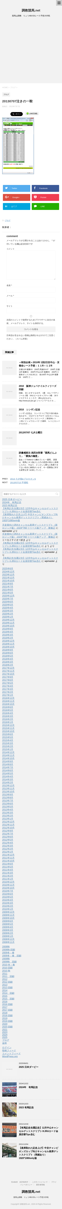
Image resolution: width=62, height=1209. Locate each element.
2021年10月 (8, 580)
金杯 (4, 1043)
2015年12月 (8, 725)
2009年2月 (7, 933)
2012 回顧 (7, 982)
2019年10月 (8, 626)
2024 (4, 1035)
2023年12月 (8, 574)
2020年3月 (7, 611)
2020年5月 (7, 604)
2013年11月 (8, 788)
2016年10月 (8, 704)
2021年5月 (7, 592)
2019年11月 (8, 623)
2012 (4, 979)
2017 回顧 (7, 1010)
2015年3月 (7, 743)
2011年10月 (8, 861)
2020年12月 (8, 595)
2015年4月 (7, 740)
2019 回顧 (7, 1021)
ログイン (6, 1047)
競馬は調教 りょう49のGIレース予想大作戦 (31, 1197)
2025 (4, 1037)
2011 (4, 973)
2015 (4, 996)
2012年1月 (7, 852)
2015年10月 (8, 731)
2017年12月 (8, 668)
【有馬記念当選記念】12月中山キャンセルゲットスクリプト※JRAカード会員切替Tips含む (38, 1131)
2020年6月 (7, 601)
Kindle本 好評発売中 (19, 1182)
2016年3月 (7, 716)
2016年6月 (7, 707)
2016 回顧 (7, 1004)
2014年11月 (8, 755)
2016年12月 (8, 698)
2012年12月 (8, 821)
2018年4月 (7, 659)
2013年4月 (7, 809)
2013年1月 (7, 818)
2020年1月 (7, 617)
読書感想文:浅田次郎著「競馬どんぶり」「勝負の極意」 (38, 454)
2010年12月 (8, 882)
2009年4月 (7, 927)
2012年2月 (7, 849)
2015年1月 (7, 749)
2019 (4, 1018)
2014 (4, 990)
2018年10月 (8, 647)
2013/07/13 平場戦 (19, 482)
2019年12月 (8, 620)
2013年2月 (7, 815)
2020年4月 (7, 608)
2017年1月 (7, 695)
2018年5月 (7, 656)
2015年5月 (7, 737)
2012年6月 (7, 837)
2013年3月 (7, 812)
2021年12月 (8, 577)
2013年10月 (8, 791)
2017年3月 (7, 689)
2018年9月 (7, 650)
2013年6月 (7, 803)
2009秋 (6, 958)
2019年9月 (7, 629)
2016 (4, 1001)
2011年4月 (7, 870)
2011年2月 (7, 876)
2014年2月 (7, 782)
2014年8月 (7, 764)
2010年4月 (7, 900)
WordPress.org (10, 1056)
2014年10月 (8, 758)
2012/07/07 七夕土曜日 (30, 432)
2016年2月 (7, 719)
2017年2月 (7, 692)
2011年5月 (7, 867)
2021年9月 (7, 583)
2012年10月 (8, 827)
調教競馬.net (31, 10)
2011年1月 (7, 879)
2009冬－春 (8, 952)
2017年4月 (7, 686)
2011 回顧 (8, 976)
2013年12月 (8, 785)
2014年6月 (7, 770)
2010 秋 (6, 971)
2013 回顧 (7, 987)
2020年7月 (7, 598)
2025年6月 (7, 568)
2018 (4, 1013)
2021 (4, 1029)
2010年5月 (7, 897)
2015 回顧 (8, 999)
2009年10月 (8, 918)
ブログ (7, 220)
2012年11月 (8, 824)
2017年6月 (7, 680)
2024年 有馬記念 (11, 502)
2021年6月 (7, 589)
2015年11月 (8, 728)
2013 (4, 985)
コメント (11, 249)
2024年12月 (8, 571)
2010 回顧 (7, 968)
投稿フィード (9, 1050)
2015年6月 (7, 734)
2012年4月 (7, 843)
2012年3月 (7, 846)
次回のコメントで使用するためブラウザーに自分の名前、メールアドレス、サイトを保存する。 (31, 321)
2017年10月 (8, 674)
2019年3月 (7, 635)
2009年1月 (7, 936)
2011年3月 (7, 873)
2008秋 (6, 946)
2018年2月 (7, 665)
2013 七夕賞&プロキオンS (23, 479)
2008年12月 (8, 939)
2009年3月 (7, 930)
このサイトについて (40, 1182)
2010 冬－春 (8, 964)
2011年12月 (8, 855)
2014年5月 (7, 773)
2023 (4, 1032)
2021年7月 (7, 586)
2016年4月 (7, 713)
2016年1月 (7, 722)
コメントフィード (11, 1053)
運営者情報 (40, 1185)
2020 (4, 1024)
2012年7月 (7, 833)
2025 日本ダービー (12, 499)
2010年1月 (7, 909)
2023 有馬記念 (9, 505)
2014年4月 (7, 776)
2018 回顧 (7, 1015)
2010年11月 (8, 885)
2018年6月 (7, 653)
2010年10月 (8, 888)
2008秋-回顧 (8, 949)
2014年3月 (7, 779)
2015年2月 (7, 746)
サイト (10, 306)
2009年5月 (7, 924)
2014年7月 (7, 767)
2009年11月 (8, 915)
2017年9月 (7, 677)
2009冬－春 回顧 (11, 955)
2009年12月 (8, 912)
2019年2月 (7, 638)
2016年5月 (7, 710)
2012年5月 (7, 840)
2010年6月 (7, 894)
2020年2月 (7, 614)
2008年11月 (8, 942)
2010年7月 (7, 891)
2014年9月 (7, 761)
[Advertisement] (31, 51)
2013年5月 (7, 806)
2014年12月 (8, 752)
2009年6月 (7, 921)
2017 (4, 1007)
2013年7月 (7, 800)
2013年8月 (7, 797)
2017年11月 (8, 671)
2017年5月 (7, 683)
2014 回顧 (8, 993)
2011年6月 (7, 864)
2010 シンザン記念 (29, 409)
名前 (9, 285)
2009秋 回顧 (9, 961)
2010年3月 (7, 903)
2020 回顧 (7, 1026)
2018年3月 (7, 662)
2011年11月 (8, 858)
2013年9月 (7, 794)
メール (10, 296)
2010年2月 (7, 906)
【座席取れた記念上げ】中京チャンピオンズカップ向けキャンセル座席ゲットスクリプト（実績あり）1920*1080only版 (30, 517)
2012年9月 (7, 830)
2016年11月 (8, 701)
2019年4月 (7, 632)
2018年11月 (8, 644)
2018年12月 (8, 641)
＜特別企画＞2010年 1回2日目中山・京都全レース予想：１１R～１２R (39, 364)
